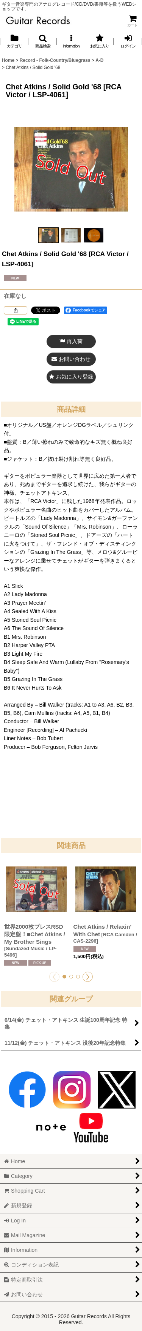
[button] (42, 41)
